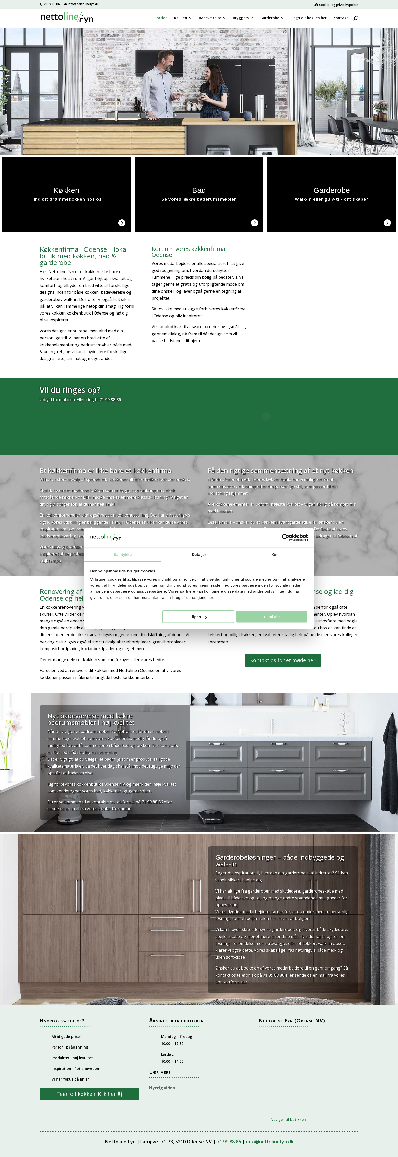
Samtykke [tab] (123, 554)
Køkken (180, 18)
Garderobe (269, 18)
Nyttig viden (162, 1088)
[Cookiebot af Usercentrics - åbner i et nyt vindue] (285, 537)
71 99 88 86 (51, 4)
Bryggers (241, 18)
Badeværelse (210, 18)
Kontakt (340, 18)
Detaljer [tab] (199, 554)
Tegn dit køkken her (309, 18)
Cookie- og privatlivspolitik (336, 5)
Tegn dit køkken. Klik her (86, 1093)
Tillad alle (271, 617)
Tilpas (198, 617)
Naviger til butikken (288, 1119)
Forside (161, 18)
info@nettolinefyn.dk (269, 1141)
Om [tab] (275, 554)
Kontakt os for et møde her (283, 660)
